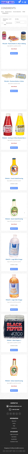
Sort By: (17, 19)
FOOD (23, 11)
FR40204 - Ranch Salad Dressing (14, 219)
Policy (14, 423)
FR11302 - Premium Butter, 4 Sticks (14, 81)
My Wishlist (14, 439)
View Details (14, 53)
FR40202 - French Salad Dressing (14, 178)
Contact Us (14, 428)
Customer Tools (14, 441)
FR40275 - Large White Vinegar (14, 259)
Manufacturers (8, 11)
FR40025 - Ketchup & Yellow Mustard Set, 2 (14, 138)
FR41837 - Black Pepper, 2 (14, 340)
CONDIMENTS (5, 13)
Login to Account (14, 434)
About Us (14, 421)
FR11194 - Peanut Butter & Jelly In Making (14, 43)
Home (2, 11)
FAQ (14, 425)
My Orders (14, 436)
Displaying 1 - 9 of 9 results (7, 19)
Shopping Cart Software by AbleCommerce (14, 448)
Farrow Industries (17, 11)
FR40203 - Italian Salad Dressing (14, 381)
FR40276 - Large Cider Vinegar (14, 300)
